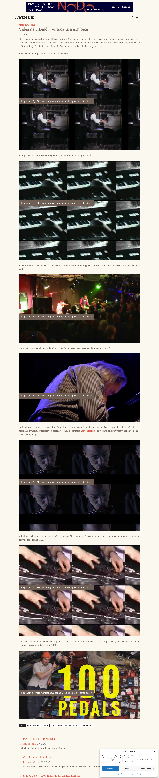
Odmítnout (128, 768)
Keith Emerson (57, 725)
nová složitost (88, 430)
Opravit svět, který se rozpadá (37, 738)
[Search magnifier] (132, 17)
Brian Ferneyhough (34, 725)
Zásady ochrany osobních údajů (133, 774)
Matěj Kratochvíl (27, 24)
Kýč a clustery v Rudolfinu (36, 757)
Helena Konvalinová (29, 762)
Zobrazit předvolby (147, 768)
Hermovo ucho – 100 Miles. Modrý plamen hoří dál (50, 775)
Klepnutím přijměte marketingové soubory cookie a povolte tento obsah (56, 101)
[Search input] (122, 17)
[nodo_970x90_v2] (79, 7)
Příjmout (110, 768)
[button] (154, 751)
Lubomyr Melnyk (71, 725)
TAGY (22, 725)
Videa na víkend (86, 725)
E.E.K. (46, 725)
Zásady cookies (119, 774)
